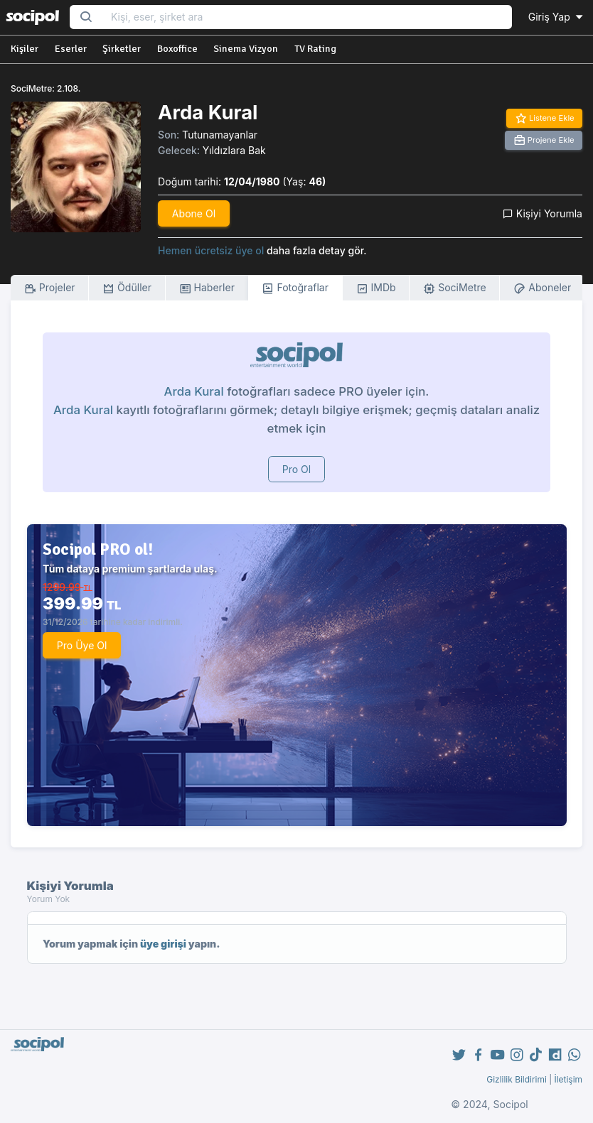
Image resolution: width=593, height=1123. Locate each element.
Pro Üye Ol (82, 645)
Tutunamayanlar (219, 135)
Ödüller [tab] (126, 288)
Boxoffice (177, 49)
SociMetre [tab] (454, 288)
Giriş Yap (556, 17)
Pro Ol (296, 469)
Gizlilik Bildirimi (516, 1079)
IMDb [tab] (376, 288)
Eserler (71, 49)
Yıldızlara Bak (234, 150)
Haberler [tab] (207, 288)
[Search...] (307, 17)
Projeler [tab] (49, 288)
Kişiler (24, 49)
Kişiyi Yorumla (542, 213)
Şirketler (121, 49)
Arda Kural (194, 391)
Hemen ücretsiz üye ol (211, 250)
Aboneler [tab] (542, 288)
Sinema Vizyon (245, 49)
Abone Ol (193, 213)
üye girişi (163, 944)
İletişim (568, 1079)
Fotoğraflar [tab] (295, 288)
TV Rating (315, 49)
